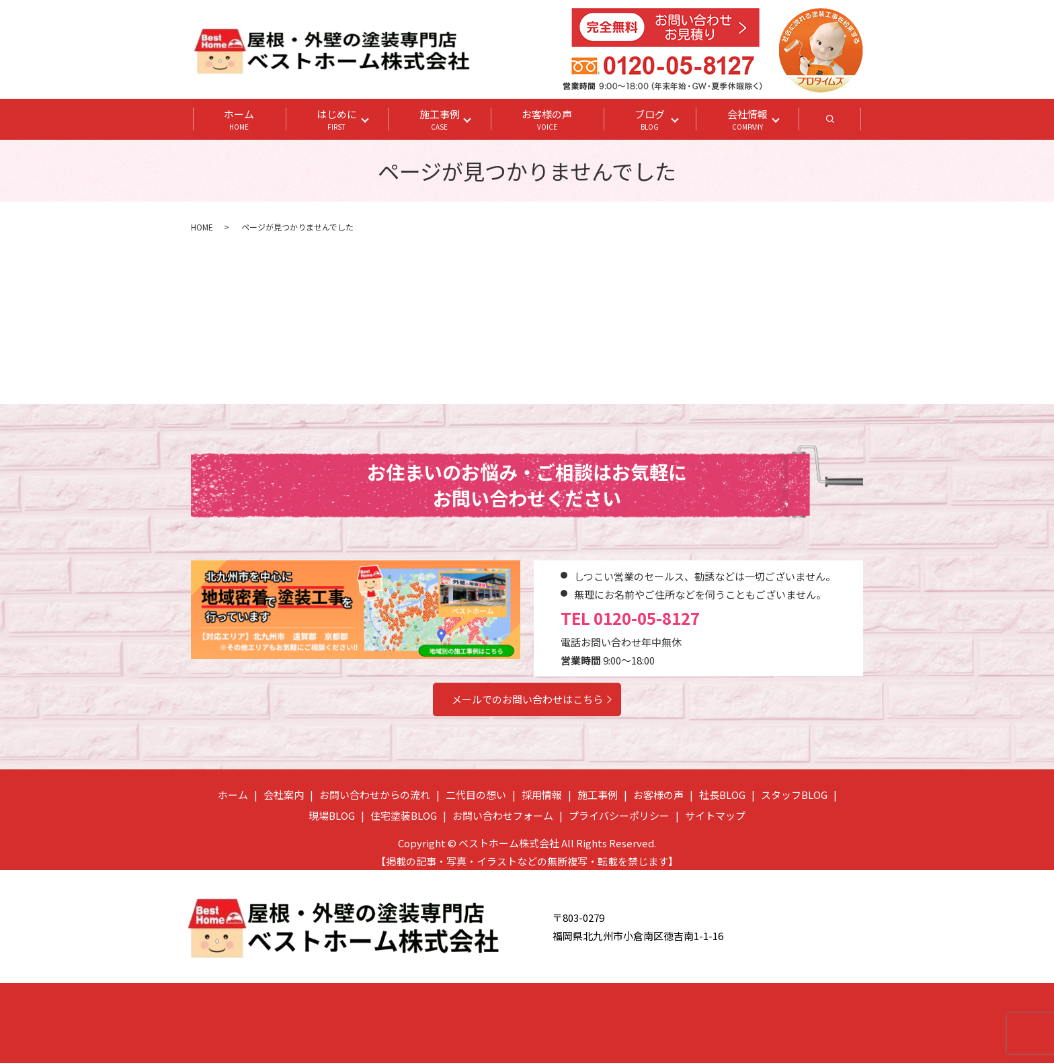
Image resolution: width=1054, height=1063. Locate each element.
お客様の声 (547, 119)
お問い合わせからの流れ (374, 795)
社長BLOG (722, 795)
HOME (202, 226)
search (846, 123)
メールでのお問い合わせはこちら (527, 699)
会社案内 (284, 795)
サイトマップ (715, 815)
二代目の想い (476, 795)
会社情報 (748, 119)
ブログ (650, 119)
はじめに (337, 119)
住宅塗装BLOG (403, 815)
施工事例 (439, 119)
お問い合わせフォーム (502, 815)
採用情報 (542, 795)
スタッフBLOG (794, 795)
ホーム (239, 119)
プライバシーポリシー (619, 815)
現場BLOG (332, 815)
